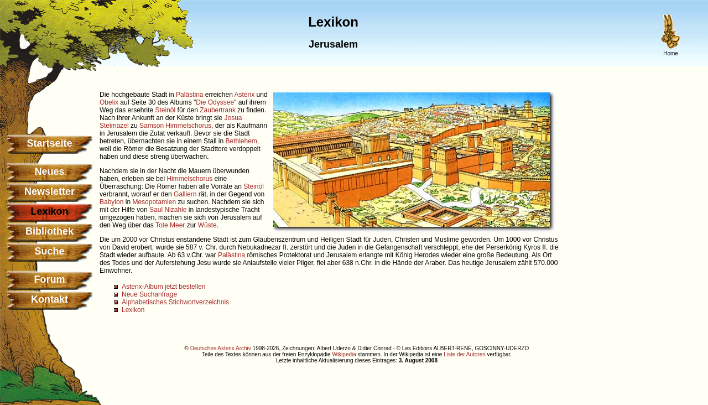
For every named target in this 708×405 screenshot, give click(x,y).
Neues (49, 171)
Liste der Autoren (465, 354)
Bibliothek (49, 231)
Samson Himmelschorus (175, 125)
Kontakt (49, 299)
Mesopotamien (154, 202)
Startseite (49, 143)
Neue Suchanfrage (149, 294)
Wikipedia (344, 354)
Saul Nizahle (167, 210)
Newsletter (49, 191)
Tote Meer (170, 225)
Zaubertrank (218, 110)
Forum (49, 279)
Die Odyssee (215, 102)
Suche (49, 251)
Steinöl (165, 110)
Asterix (245, 94)
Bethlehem (241, 141)
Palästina (189, 94)
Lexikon (133, 310)
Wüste (207, 225)
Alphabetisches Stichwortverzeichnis (175, 302)
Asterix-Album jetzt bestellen (163, 286)
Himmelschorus (189, 179)
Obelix (109, 102)
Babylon (111, 202)
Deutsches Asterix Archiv (220, 348)
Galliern (185, 194)
